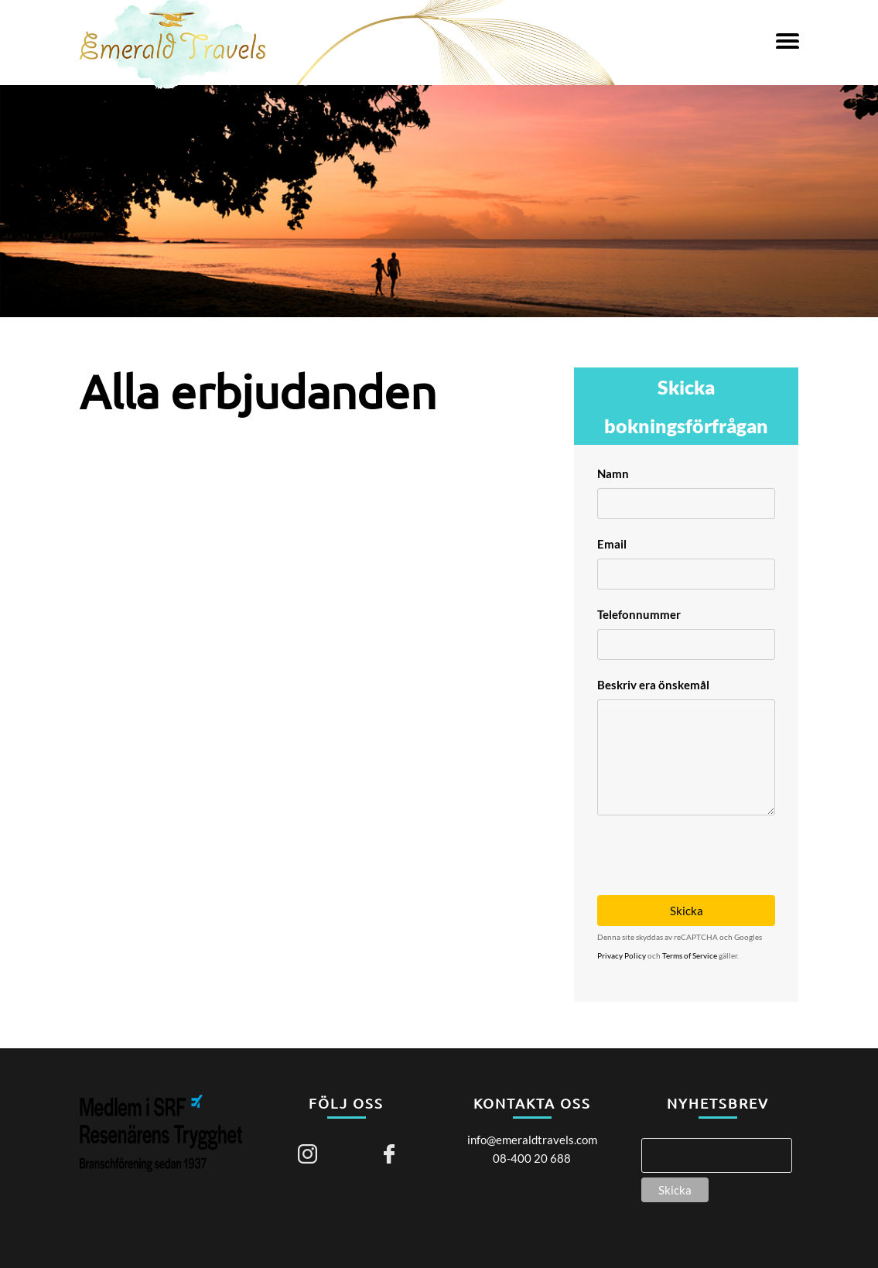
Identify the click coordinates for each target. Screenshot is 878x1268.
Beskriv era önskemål (653, 685)
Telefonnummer (639, 614)
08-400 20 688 (532, 1158)
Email (612, 544)
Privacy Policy (621, 955)
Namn (613, 473)
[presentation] (714, 845)
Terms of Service (689, 955)
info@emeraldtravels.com (532, 1140)
